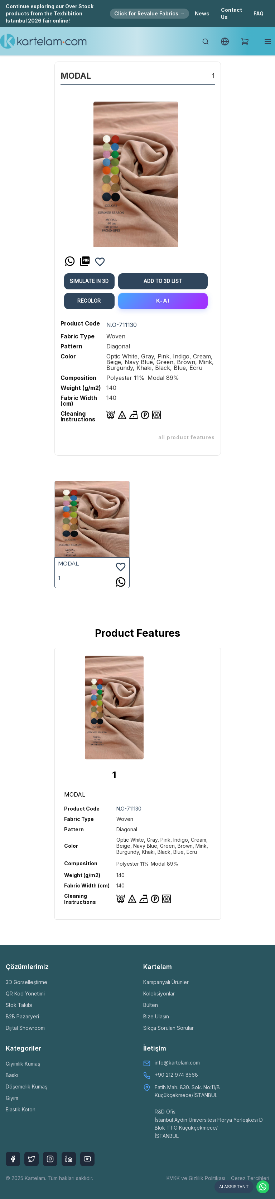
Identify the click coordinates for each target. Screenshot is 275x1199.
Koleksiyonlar (159, 993)
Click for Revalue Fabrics (149, 13)
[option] (136, 171)
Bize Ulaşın (156, 1016)
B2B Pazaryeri (22, 1016)
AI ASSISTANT (234, 1186)
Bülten (150, 1005)
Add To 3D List (163, 281)
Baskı (12, 1075)
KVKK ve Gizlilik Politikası (196, 1178)
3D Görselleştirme (26, 982)
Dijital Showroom (25, 1028)
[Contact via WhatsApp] (262, 1186)
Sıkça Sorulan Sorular (168, 1028)
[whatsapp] (70, 261)
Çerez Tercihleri (250, 1178)
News (202, 13)
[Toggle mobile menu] (268, 41)
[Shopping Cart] (245, 41)
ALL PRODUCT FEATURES (186, 437)
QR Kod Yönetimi (25, 993)
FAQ (259, 13)
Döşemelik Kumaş (26, 1086)
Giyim (12, 1098)
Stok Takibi (19, 1005)
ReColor (89, 301)
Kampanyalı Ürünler (166, 982)
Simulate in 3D (89, 281)
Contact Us (231, 13)
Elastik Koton (20, 1109)
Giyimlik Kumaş (23, 1064)
